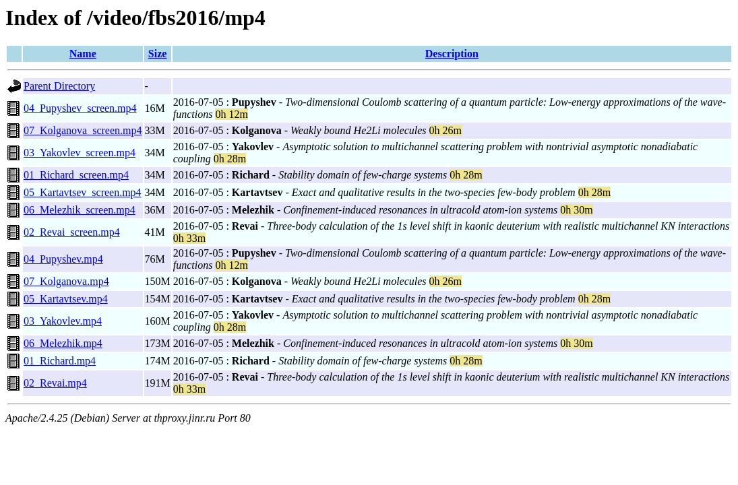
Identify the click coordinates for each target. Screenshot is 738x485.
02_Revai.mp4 (55, 383)
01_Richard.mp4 (60, 360)
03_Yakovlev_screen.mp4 (79, 152)
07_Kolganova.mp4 (66, 281)
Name (82, 53)
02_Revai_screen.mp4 (72, 232)
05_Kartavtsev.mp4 (66, 298)
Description (452, 53)
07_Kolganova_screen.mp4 (83, 130)
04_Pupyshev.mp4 (63, 259)
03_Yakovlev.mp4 (63, 321)
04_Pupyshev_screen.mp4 (80, 108)
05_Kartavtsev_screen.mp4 (83, 192)
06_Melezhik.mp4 (63, 343)
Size (157, 53)
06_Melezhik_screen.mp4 (79, 210)
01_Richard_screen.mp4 (76, 175)
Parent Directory (59, 86)
